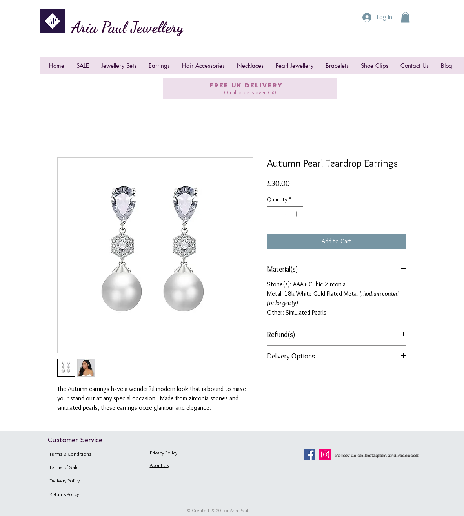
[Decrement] (273, 214)
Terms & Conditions (70, 454)
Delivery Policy (64, 480)
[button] (405, 17)
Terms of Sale (64, 467)
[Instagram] (325, 454)
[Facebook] (309, 454)
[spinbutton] (285, 214)
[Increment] (297, 214)
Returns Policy (64, 494)
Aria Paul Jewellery (127, 27)
